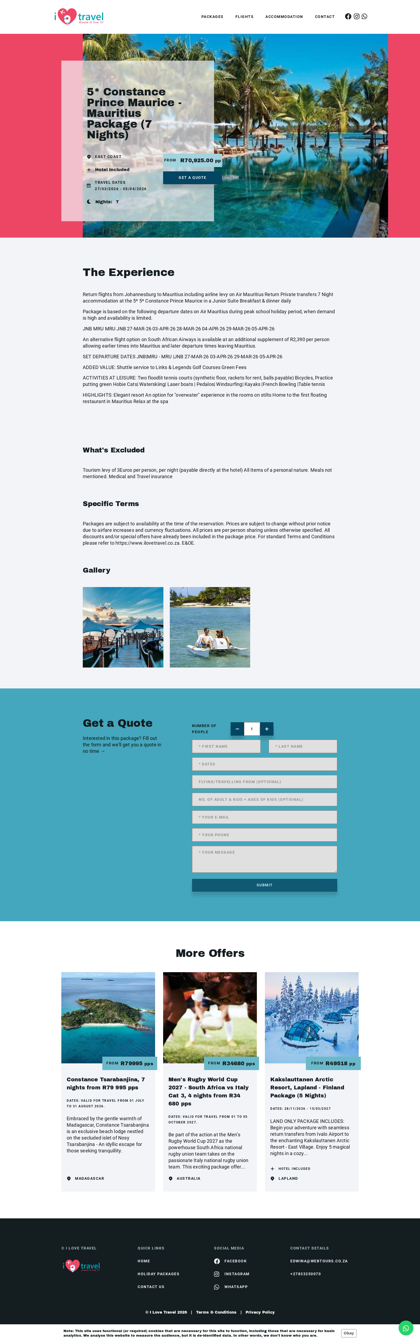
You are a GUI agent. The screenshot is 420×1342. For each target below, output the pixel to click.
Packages (212, 16)
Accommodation (284, 16)
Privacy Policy (260, 1312)
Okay (349, 1333)
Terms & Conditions (216, 1312)
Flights (244, 16)
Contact (325, 16)
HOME (144, 1261)
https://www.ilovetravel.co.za (147, 543)
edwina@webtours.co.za (319, 1261)
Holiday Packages (158, 1274)
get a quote (193, 177)
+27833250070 (305, 1274)
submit (265, 885)
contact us (151, 1287)
